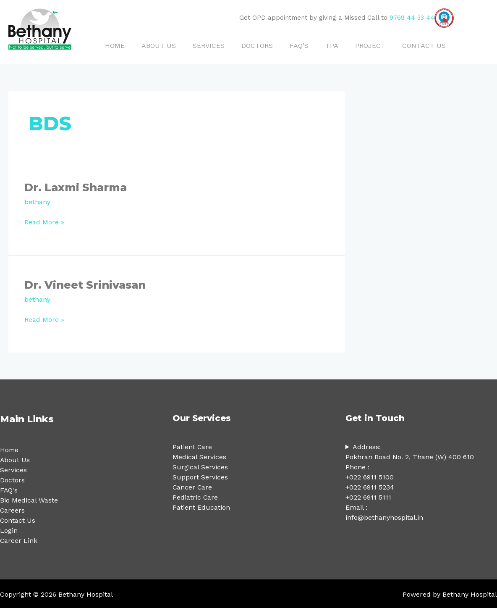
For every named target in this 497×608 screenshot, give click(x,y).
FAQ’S (299, 46)
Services (13, 469)
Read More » (44, 220)
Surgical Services (200, 466)
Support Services (200, 476)
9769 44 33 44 (412, 17)
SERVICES (209, 46)
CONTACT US (424, 46)
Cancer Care (193, 486)
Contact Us (18, 519)
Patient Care (192, 446)
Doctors (12, 479)
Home (9, 449)
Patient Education (201, 506)
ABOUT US (158, 46)
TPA (331, 46)
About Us (15, 459)
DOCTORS (257, 46)
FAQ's (9, 489)
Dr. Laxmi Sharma (78, 187)
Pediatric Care (195, 496)
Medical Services (199, 456)
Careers (12, 509)
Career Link (19, 539)
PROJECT (370, 46)
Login (9, 529)
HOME (115, 46)
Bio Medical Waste (29, 499)
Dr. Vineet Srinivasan (86, 284)
